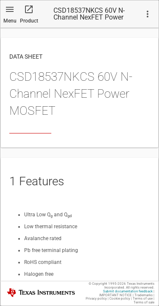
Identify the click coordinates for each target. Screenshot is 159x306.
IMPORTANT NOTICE (115, 295)
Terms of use (143, 298)
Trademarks (143, 295)
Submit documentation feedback (128, 291)
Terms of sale (144, 302)
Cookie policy (119, 298)
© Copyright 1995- (107, 284)
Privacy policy (96, 298)
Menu (10, 21)
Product (29, 21)
